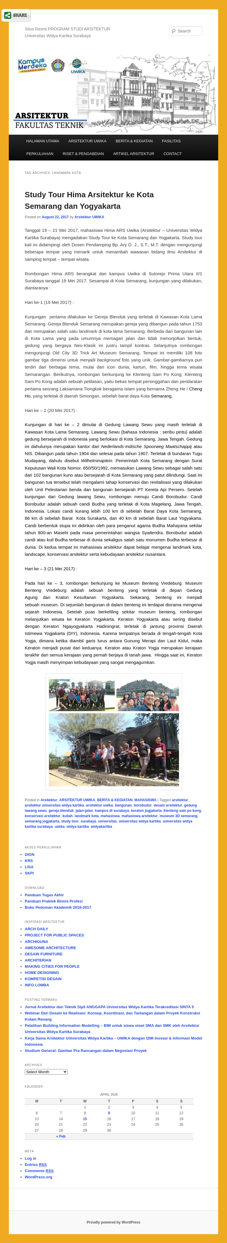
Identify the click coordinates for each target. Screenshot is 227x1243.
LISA (29, 867)
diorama (173, 604)
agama (144, 525)
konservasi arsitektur (43, 816)
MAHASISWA (145, 800)
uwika (59, 827)
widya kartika (78, 827)
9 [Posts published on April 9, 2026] (109, 1113)
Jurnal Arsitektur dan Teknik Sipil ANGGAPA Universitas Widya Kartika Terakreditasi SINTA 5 (109, 1007)
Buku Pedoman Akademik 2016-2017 (58, 907)
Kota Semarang (156, 460)
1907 (143, 453)
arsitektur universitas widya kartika (54, 805)
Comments (39, 1171)
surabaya (88, 821)
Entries (36, 1164)
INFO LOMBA (37, 985)
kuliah (67, 816)
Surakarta (96, 518)
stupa (64, 525)
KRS (29, 860)
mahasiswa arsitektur (139, 816)
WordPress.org (38, 1177)
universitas (107, 821)
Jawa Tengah (171, 439)
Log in (30, 1158)
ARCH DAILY (36, 929)
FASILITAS (171, 141)
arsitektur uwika (99, 805)
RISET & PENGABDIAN (83, 153)
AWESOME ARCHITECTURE (50, 948)
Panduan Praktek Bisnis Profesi (54, 901)
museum (49, 604)
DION (30, 854)
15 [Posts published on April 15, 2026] (85, 1119)
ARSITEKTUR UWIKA (87, 141)
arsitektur (180, 800)
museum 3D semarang (178, 816)
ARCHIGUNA (36, 941)
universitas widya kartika (140, 821)
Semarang (161, 395)
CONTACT (172, 153)
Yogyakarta (190, 518)
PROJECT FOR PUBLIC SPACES (54, 935)
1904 (84, 453)
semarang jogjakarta (42, 821)
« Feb (60, 1136)
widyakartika (101, 827)
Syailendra (152, 532)
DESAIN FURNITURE (44, 954)
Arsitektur (48, 800)
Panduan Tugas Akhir (44, 895)
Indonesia (77, 439)
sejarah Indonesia (43, 611)
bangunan (123, 805)
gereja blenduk (61, 811)
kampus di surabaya (112, 811)
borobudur (143, 805)
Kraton (62, 597)
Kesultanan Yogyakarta (98, 597)
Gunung (131, 640)
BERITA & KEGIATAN (134, 141)
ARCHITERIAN (38, 960)
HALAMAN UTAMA (42, 141)
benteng (116, 590)
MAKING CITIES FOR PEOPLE (52, 966)
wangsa (132, 532)
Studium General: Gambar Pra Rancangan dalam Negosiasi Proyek (86, 1050)
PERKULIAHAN (39, 153)
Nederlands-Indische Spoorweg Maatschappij (146, 446)
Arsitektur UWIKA (89, 217)
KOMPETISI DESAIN (43, 979)
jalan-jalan (84, 811)
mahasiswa (110, 816)
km (115, 511)
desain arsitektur (168, 805)
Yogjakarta (54, 633)
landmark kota (87, 816)
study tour (70, 821)
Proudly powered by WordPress (113, 1222)
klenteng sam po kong (182, 811)
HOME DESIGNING (42, 972)
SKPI (29, 873)
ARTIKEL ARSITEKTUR (133, 153)
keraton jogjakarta (146, 811)
